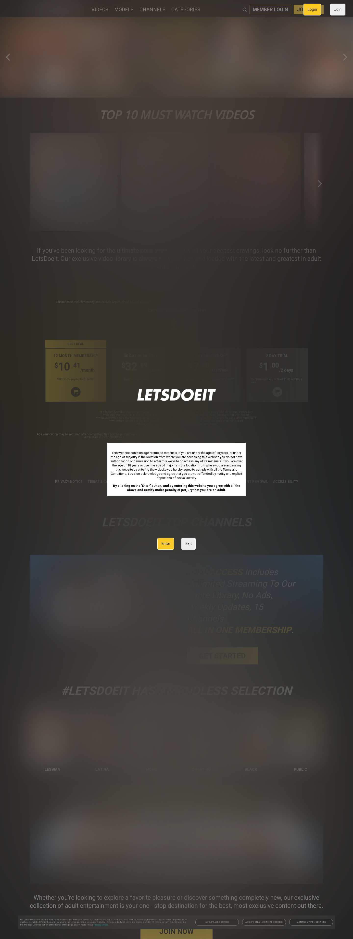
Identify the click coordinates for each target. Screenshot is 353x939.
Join (337, 9)
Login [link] (312, 9)
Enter (165, 543)
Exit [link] (188, 543)
